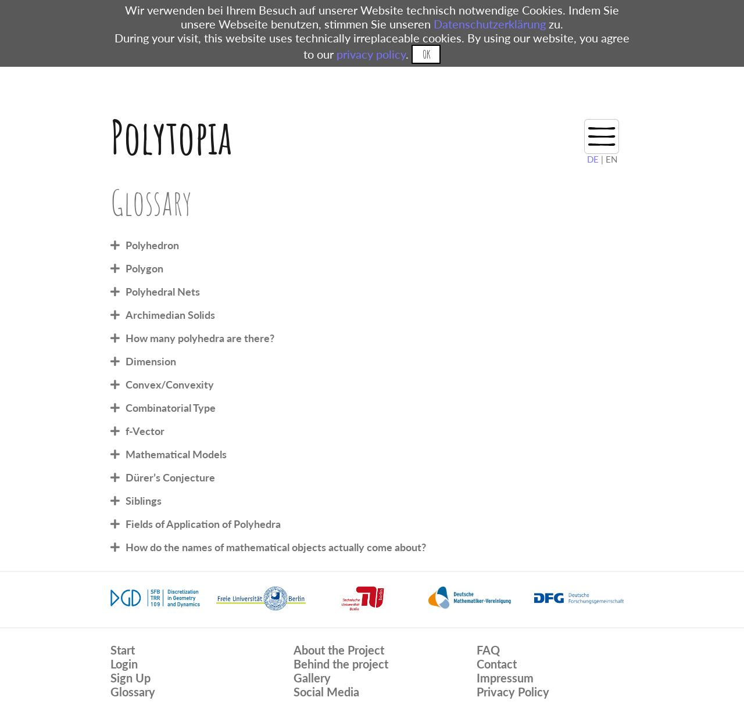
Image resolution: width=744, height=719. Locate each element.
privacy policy (371, 54)
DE (593, 159)
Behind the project (341, 664)
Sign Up (130, 678)
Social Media (326, 692)
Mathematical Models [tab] (176, 454)
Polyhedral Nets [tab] (163, 291)
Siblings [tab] (144, 500)
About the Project (339, 650)
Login (124, 664)
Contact (497, 664)
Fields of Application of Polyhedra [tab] (203, 523)
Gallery (312, 678)
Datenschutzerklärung (490, 24)
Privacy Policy (513, 692)
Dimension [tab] (151, 361)
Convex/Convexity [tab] (170, 384)
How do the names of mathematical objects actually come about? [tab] (276, 547)
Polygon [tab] (144, 268)
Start (122, 650)
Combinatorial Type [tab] (171, 407)
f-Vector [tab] (145, 431)
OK (426, 54)
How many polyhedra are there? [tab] (200, 338)
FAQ (488, 650)
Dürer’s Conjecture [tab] (170, 477)
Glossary (132, 692)
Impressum (505, 678)
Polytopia (171, 136)
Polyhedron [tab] (152, 245)
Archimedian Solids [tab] (170, 314)
